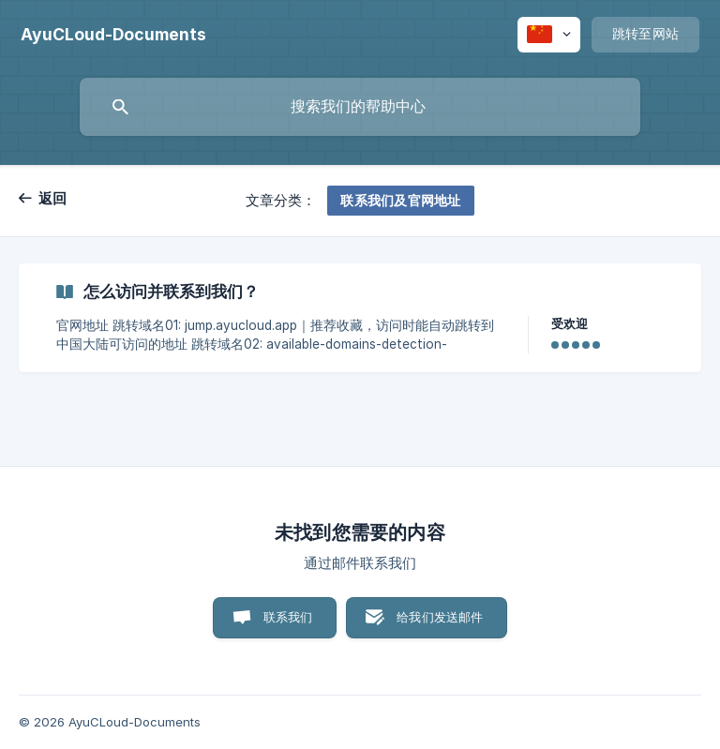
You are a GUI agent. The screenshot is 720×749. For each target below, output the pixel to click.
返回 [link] (53, 198)
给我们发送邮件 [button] (440, 616)
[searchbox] (360, 107)
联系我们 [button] (288, 616)
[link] (360, 317)
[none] (113, 34)
